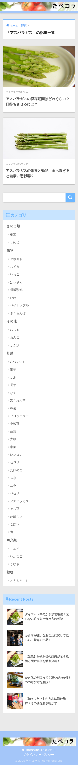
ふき (13, 477)
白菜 (13, 431)
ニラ (13, 485)
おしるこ (16, 329)
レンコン (16, 454)
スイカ (14, 266)
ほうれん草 (18, 400)
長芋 (13, 385)
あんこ (14, 337)
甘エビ (14, 548)
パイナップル (19, 305)
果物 (10, 250)
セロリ (14, 462)
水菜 (13, 447)
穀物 (10, 572)
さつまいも (18, 361)
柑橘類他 (16, 290)
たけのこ (16, 470)
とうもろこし (19, 580)
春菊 (13, 408)
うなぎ (14, 564)
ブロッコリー (19, 416)
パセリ (14, 493)
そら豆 (14, 508)
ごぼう (14, 524)
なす (13, 392)
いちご (14, 274)
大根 (13, 439)
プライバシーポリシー (38, 754)
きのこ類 (13, 226)
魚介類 (12, 540)
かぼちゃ (16, 516)
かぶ (13, 377)
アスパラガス (19, 501)
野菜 (10, 353)
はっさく (16, 282)
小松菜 (14, 423)
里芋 (13, 369)
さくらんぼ (18, 313)
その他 (12, 321)
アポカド (16, 259)
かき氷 (14, 345)
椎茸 (13, 234)
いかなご (16, 556)
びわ (13, 297)
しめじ (14, 242)
